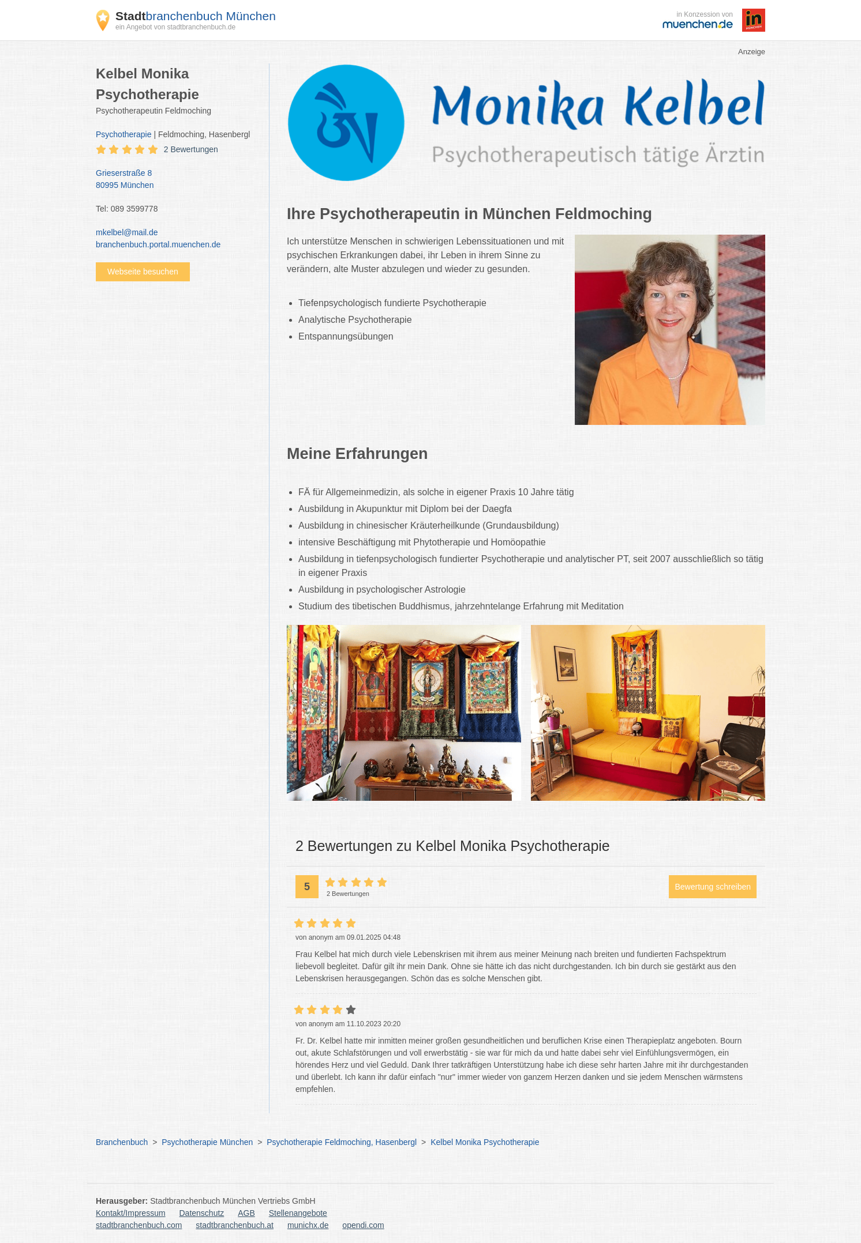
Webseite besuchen (142, 271)
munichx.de (308, 1225)
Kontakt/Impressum (131, 1213)
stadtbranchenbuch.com (139, 1225)
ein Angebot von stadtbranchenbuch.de (175, 27)
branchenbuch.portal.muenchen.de (158, 244)
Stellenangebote (298, 1213)
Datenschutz (201, 1213)
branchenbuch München (195, 15)
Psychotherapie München (207, 1142)
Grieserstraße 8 (176, 179)
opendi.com (363, 1225)
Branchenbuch (122, 1142)
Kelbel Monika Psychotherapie (484, 1142)
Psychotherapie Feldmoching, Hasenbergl (342, 1142)
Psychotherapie (124, 134)
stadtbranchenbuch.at (235, 1225)
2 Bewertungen (191, 149)
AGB (246, 1213)
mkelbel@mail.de (127, 232)
